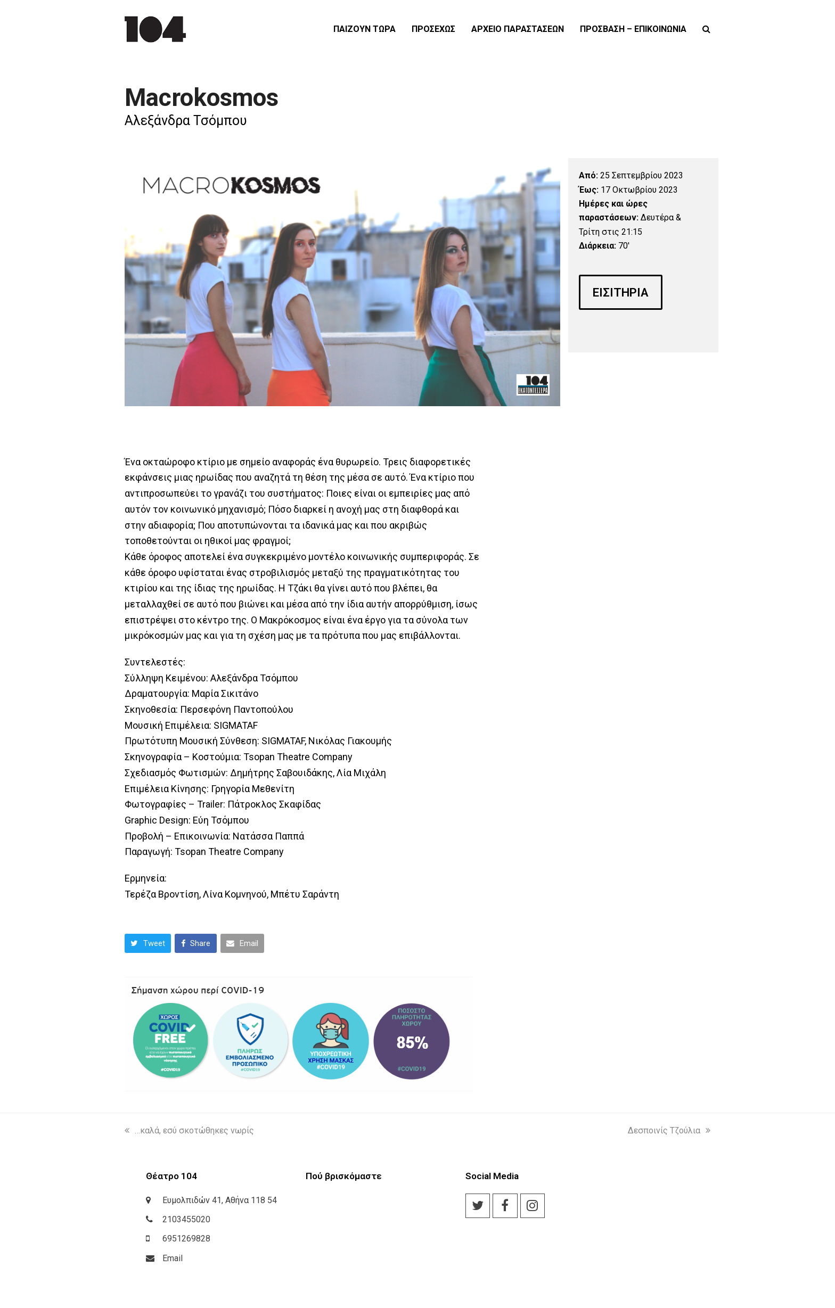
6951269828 (186, 1238)
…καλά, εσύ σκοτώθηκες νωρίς (189, 1130)
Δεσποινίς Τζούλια (669, 1130)
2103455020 (186, 1219)
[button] (706, 29)
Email (172, 1258)
